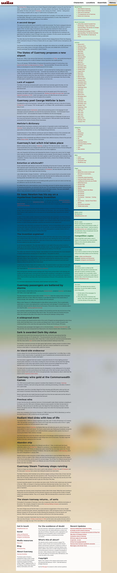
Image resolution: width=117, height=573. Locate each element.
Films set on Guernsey (84, 12)
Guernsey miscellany (22, 554)
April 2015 (80, 93)
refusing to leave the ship (60, 327)
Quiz (79, 147)
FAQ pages (44, 566)
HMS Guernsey (63, 450)
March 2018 (81, 55)
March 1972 (81, 118)
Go (78, 138)
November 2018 (82, 48)
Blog (79, 129)
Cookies (80, 175)
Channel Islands (48, 291)
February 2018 (81, 57)
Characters (78, 3)
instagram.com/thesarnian (88, 260)
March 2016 (81, 76)
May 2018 (80, 51)
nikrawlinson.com (84, 278)
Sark (30, 340)
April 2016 (80, 75)
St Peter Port (22, 7)
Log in (79, 157)
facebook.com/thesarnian (87, 258)
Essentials (102, 3)
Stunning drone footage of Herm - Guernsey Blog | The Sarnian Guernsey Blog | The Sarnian (88, 32)
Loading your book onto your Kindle (87, 181)
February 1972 (81, 119)
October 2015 (81, 85)
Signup (79, 188)
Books (79, 131)
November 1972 (82, 103)
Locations (90, 3)
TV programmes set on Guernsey (86, 14)
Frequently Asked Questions (85, 177)
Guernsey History (82, 142)
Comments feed (82, 160)
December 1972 (82, 102)
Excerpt (80, 136)
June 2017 (80, 60)
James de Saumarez (64, 200)
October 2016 (81, 69)
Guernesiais (34, 110)
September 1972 (82, 107)
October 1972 (81, 105)
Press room (20, 543)
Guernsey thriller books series (86, 179)
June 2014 (80, 100)
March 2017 (81, 64)
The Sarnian (81, 191)
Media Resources (82, 183)
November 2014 (82, 96)
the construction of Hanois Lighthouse (38, 268)
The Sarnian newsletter (84, 204)
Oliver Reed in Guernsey (84, 9)
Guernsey (38, 11)
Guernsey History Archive (84, 143)
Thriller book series (83, 206)
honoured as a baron (38, 202)
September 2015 (82, 87)
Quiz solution (81, 149)
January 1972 (81, 121)
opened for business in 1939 (24, 95)
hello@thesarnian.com (81, 216)
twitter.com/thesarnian (85, 256)
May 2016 (80, 73)
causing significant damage (35, 307)
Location (80, 145)
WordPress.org (82, 162)
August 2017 (81, 58)
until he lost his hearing (23, 205)
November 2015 (82, 84)
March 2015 (81, 94)
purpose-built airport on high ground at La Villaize (30, 65)
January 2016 (81, 80)
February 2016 (81, 78)
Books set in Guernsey (84, 16)
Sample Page (81, 184)
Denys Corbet (24, 139)
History (112, 3)
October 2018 (81, 49)
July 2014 (80, 98)
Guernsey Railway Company (51, 504)
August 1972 (81, 109)
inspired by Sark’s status (31, 373)
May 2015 (80, 91)
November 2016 (82, 67)
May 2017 (80, 62)
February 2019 (81, 46)
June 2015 (80, 89)
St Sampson (49, 169)
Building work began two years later (54, 93)
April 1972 (80, 116)
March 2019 (81, 44)
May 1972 (80, 114)
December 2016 (82, 66)
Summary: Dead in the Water (85, 190)
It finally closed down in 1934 (38, 519)
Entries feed (81, 159)
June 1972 (80, 112)
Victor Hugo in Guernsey (84, 10)
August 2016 (81, 71)
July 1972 (80, 111)
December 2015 (82, 82)
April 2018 (80, 53)
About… (80, 170)
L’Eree (55, 58)
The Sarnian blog (21, 548)
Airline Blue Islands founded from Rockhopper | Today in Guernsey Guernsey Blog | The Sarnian (87, 25)
